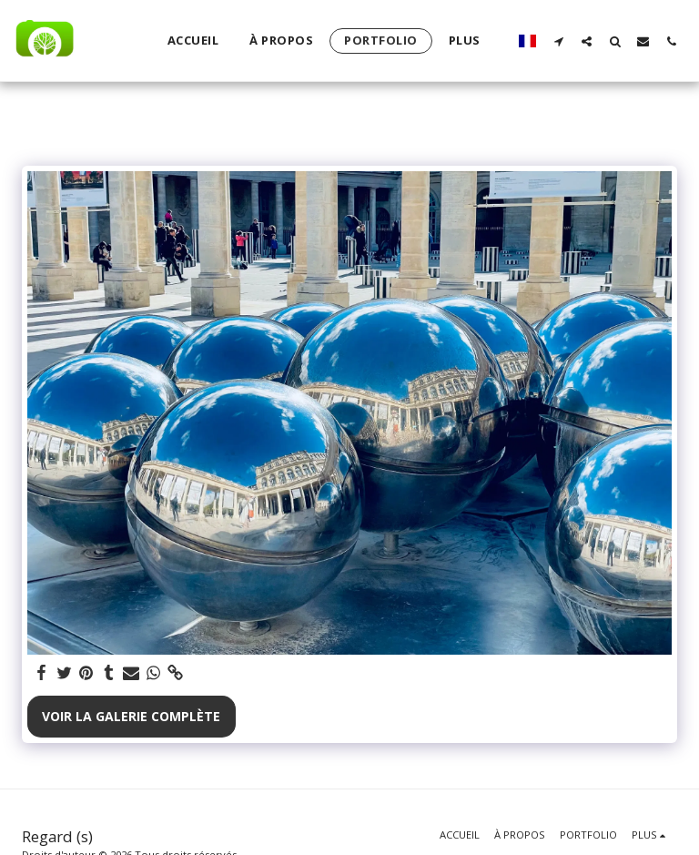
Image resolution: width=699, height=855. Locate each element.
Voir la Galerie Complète (131, 716)
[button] (558, 41)
